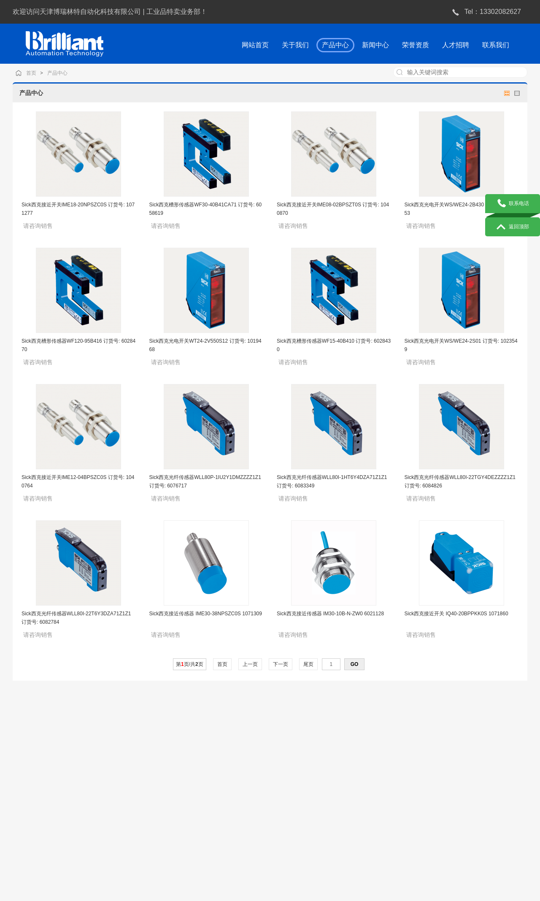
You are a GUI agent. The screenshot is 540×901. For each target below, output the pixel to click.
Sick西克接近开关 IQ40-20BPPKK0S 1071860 (456, 614)
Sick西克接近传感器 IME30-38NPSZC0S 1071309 (205, 614)
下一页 (281, 664)
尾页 (308, 664)
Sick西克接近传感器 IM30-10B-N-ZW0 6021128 (330, 614)
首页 (42, 73)
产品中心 (66, 73)
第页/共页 (189, 664)
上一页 (250, 664)
